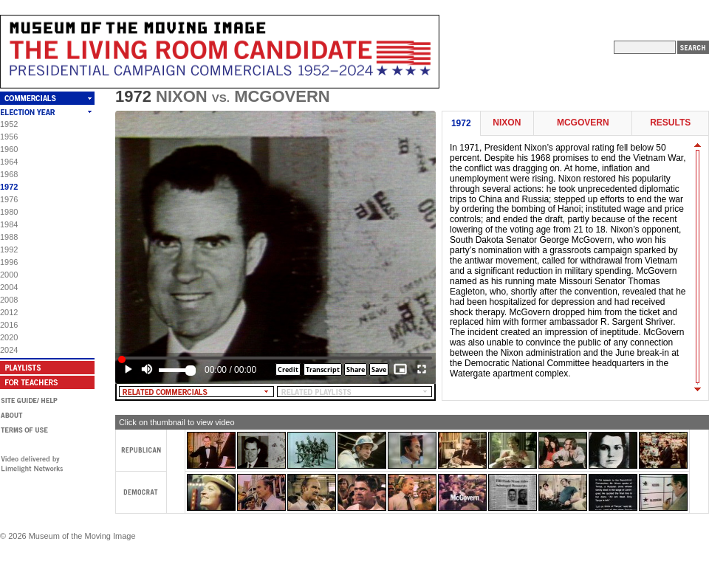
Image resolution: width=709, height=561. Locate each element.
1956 (9, 136)
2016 (9, 324)
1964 (9, 161)
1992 (9, 249)
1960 (9, 149)
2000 (9, 274)
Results (670, 123)
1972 (9, 186)
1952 (9, 124)
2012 (9, 312)
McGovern (583, 123)
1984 (9, 224)
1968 (9, 174)
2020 (9, 337)
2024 (9, 349)
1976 (9, 199)
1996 (9, 262)
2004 (9, 287)
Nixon (507, 123)
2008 (9, 299)
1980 (9, 211)
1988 (9, 237)
